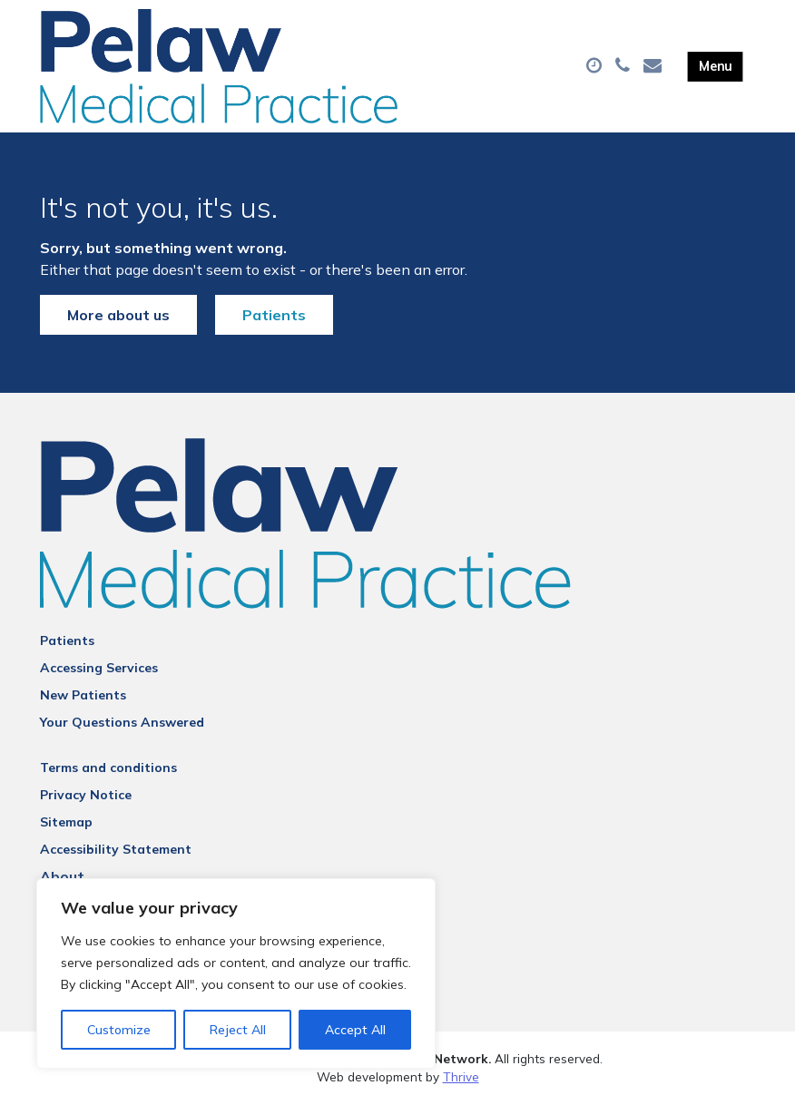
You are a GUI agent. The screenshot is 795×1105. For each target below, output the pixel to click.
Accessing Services (99, 668)
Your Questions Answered (122, 722)
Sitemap (66, 822)
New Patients (83, 695)
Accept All (355, 1030)
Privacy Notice (86, 795)
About (62, 876)
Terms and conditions (108, 767)
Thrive (461, 1076)
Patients (274, 315)
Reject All (238, 1030)
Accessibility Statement (115, 849)
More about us (118, 315)
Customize (119, 1030)
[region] (236, 973)
